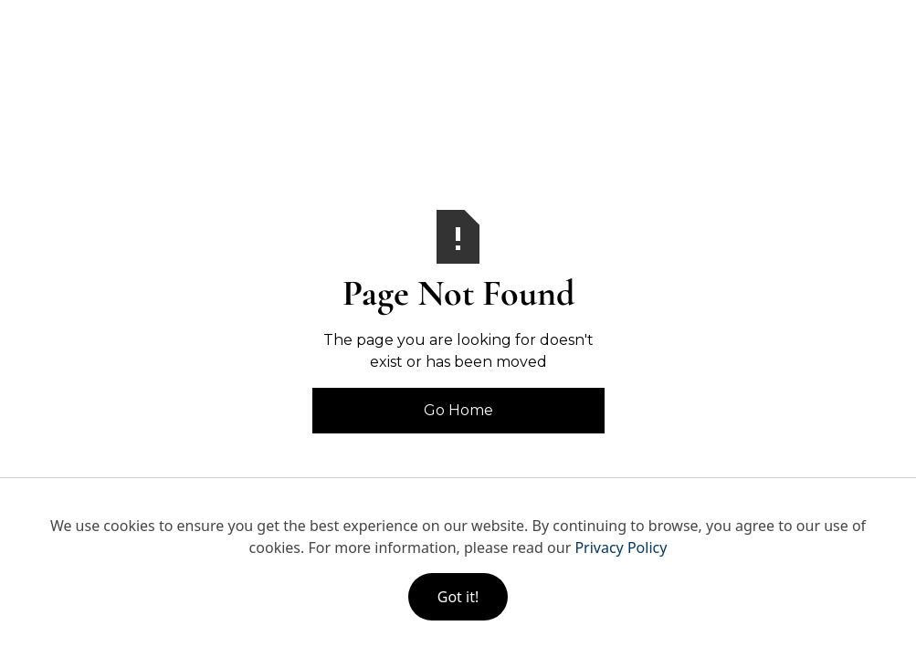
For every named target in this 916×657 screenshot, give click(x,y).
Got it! (458, 597)
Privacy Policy (620, 547)
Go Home (458, 410)
